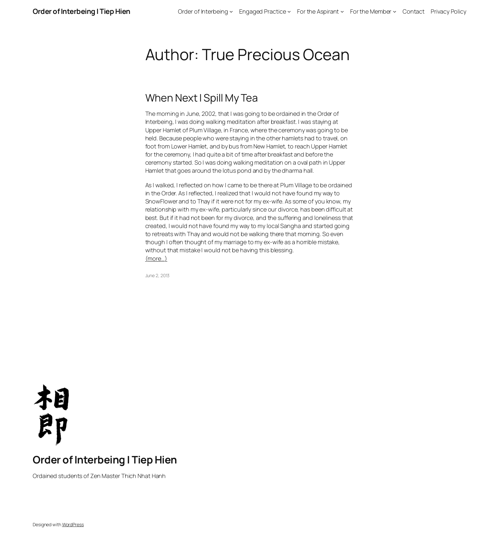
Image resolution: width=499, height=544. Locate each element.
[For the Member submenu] (394, 11)
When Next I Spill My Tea (201, 97)
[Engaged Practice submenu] (289, 11)
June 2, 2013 (157, 275)
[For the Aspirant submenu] (342, 11)
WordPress (73, 524)
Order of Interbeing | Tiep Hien (81, 11)
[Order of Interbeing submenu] (231, 11)
